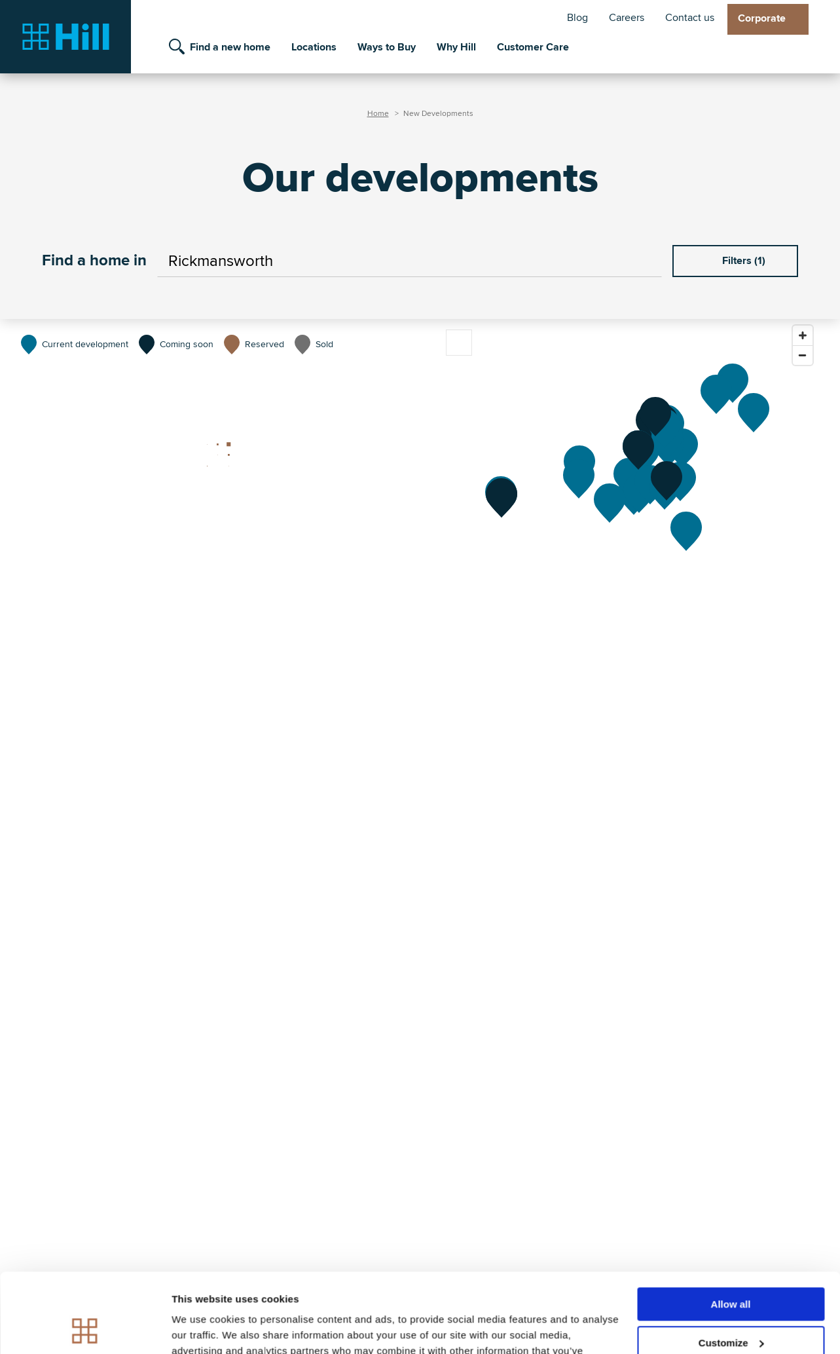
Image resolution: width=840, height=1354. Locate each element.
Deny (731, 1306)
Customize (731, 1268)
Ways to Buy (386, 47)
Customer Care (533, 47)
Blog (577, 17)
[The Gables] (716, 394)
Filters (735, 260)
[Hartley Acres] (686, 531)
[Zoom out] (803, 355)
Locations (314, 47)
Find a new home (230, 47)
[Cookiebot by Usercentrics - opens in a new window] (84, 1328)
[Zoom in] (803, 335)
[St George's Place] (753, 412)
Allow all (731, 1229)
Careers (626, 17)
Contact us (689, 17)
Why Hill (456, 47)
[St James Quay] (732, 383)
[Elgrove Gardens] (578, 478)
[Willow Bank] (655, 416)
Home (378, 114)
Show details (202, 1328)
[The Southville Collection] (501, 497)
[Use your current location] (644, 261)
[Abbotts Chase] (666, 480)
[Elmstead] (609, 503)
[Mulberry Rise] (638, 450)
